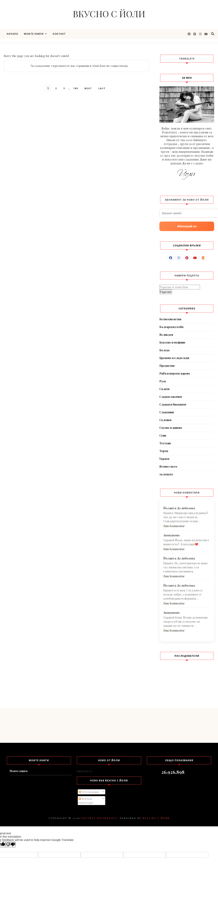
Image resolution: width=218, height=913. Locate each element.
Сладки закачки (170, 397)
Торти (163, 451)
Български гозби (171, 327)
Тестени (165, 443)
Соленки (165, 420)
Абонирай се (187, 226)
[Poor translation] (11, 844)
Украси (164, 459)
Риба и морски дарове (174, 373)
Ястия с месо (168, 466)
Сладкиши (166, 412)
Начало (12, 33)
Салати (164, 389)
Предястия (166, 366)
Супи (162, 435)
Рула (162, 381)
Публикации (89, 792)
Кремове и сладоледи (174, 358)
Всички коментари (85, 800)
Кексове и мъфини (172, 342)
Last (102, 88)
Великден (166, 335)
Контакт (59, 33)
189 (75, 88)
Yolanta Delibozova (99, 818)
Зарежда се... (84, 771)
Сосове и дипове (170, 428)
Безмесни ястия (170, 319)
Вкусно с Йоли (109, 13)
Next (88, 88)
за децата (166, 474)
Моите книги (35, 33)
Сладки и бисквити (172, 404)
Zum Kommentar (174, 526)
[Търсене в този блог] (179, 287)
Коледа (164, 350)
